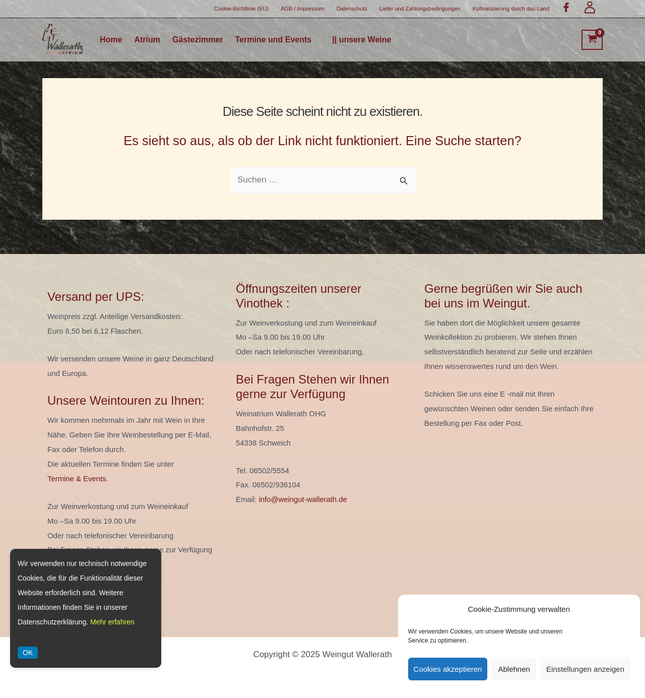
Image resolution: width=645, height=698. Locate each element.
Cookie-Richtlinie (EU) (241, 9)
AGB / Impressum (303, 9)
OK (28, 653)
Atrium (147, 40)
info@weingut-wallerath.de (303, 499)
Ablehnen (514, 669)
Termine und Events (273, 40)
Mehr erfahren (112, 622)
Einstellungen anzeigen (585, 669)
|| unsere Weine (361, 40)
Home (111, 40)
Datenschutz (352, 9)
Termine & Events (76, 479)
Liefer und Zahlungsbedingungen (420, 9)
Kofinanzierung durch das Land (511, 9)
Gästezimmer (197, 40)
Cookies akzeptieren (448, 669)
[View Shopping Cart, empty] (592, 40)
